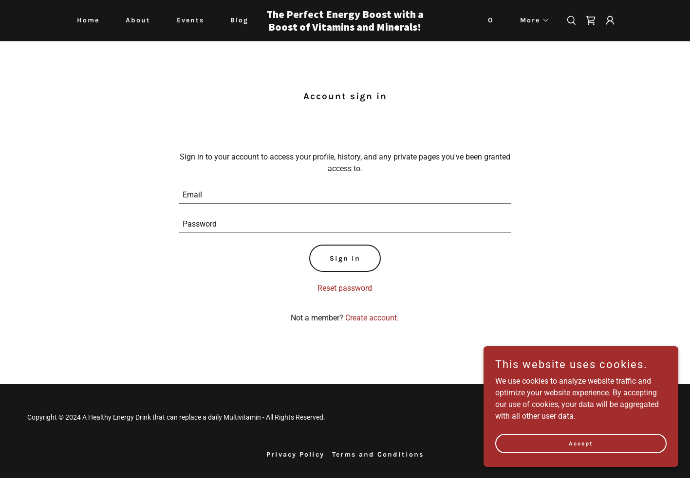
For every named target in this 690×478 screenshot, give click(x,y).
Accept (581, 443)
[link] (344, 28)
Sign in (345, 258)
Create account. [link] (372, 317)
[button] (531, 20)
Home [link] (88, 20)
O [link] (491, 20)
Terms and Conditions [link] (378, 454)
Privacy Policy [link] (295, 454)
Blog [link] (239, 20)
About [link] (138, 20)
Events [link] (190, 20)
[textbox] (345, 195)
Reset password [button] (344, 288)
